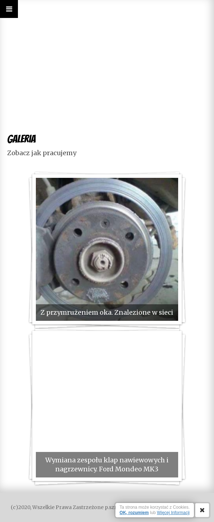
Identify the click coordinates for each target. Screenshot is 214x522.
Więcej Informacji (173, 512)
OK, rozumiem (134, 512)
